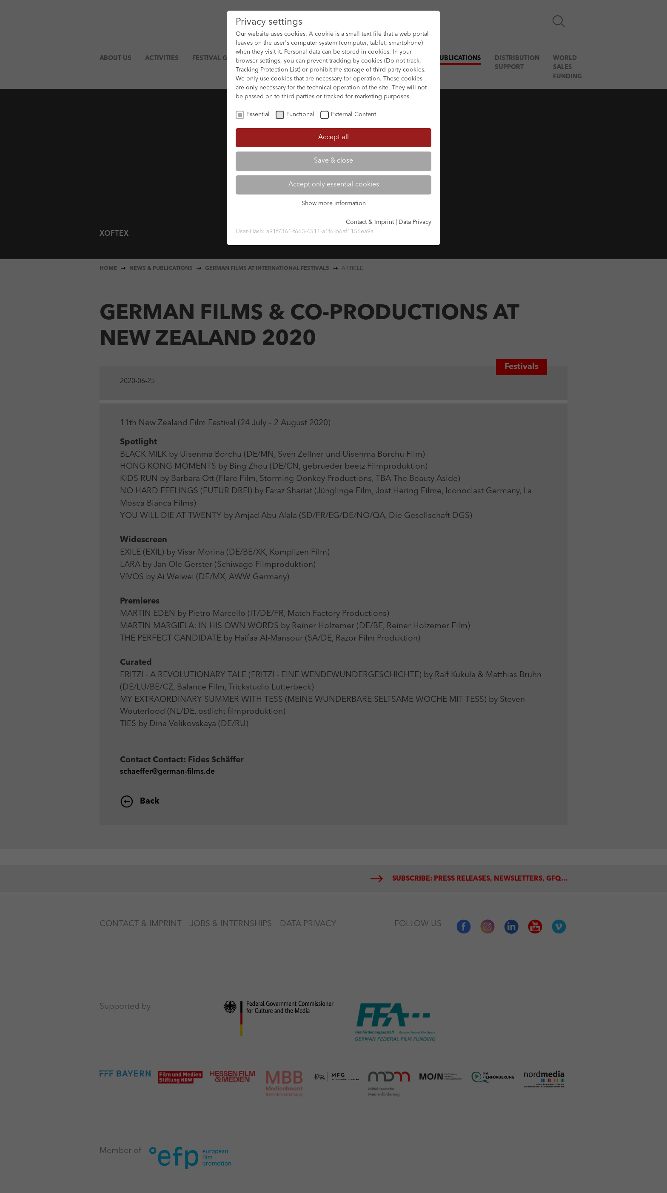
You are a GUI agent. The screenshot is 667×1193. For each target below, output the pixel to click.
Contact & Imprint (370, 222)
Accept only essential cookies (333, 184)
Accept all (333, 137)
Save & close (333, 160)
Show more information (334, 203)
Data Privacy (415, 222)
